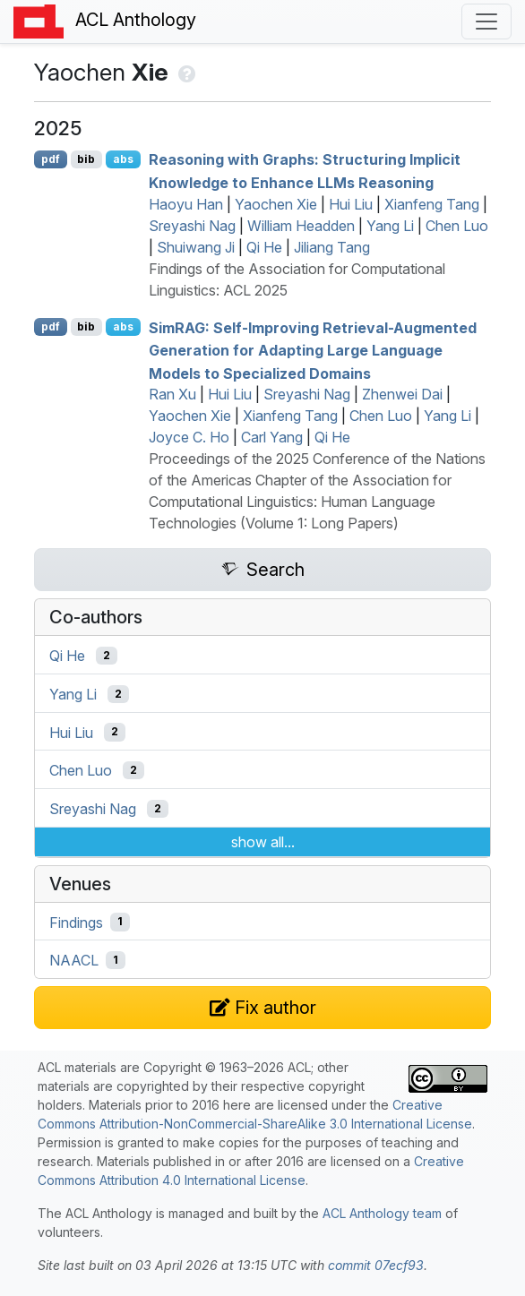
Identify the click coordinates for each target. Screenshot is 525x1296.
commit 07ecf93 (376, 1265)
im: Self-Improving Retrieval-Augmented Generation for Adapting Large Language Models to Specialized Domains (313, 350)
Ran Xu (172, 394)
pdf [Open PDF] (50, 159)
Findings (76, 922)
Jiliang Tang (332, 247)
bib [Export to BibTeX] (86, 159)
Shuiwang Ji (196, 247)
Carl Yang (272, 437)
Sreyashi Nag (192, 226)
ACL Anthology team (382, 1213)
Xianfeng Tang (431, 204)
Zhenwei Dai (402, 394)
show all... (263, 842)
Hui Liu (351, 204)
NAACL (74, 960)
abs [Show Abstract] (123, 159)
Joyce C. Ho (189, 437)
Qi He (264, 247)
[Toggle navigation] (486, 21)
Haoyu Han (186, 204)
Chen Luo (457, 226)
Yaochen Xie (276, 204)
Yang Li (390, 226)
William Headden (301, 226)
